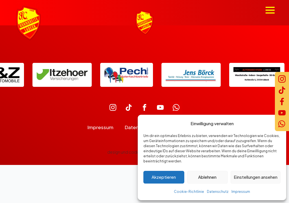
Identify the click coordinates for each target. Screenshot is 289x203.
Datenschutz (218, 191)
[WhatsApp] (282, 124)
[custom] (113, 107)
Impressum (240, 191)
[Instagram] (282, 79)
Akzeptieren (164, 177)
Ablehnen (207, 177)
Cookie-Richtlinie (189, 191)
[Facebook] (282, 101)
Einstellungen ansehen (255, 177)
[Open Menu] (270, 10)
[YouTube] (282, 112)
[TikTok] (282, 90)
